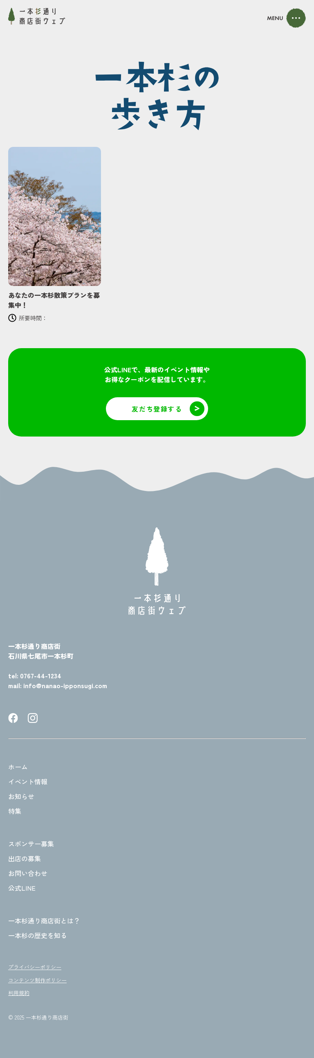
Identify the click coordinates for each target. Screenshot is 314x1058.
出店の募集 (24, 858)
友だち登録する (168, 408)
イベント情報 (27, 781)
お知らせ (21, 796)
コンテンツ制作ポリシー (37, 980)
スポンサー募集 (31, 844)
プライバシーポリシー (34, 967)
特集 (14, 811)
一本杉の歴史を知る (37, 935)
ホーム (18, 767)
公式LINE (22, 888)
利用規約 (18, 993)
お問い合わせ (27, 873)
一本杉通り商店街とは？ (44, 920)
